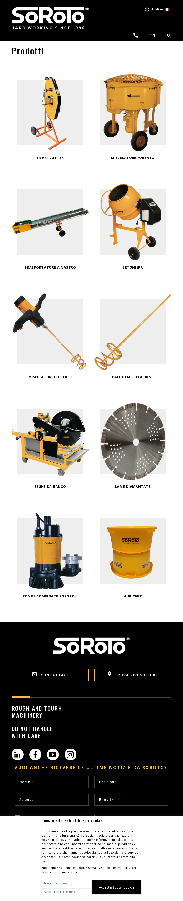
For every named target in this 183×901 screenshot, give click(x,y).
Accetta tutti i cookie (116, 887)
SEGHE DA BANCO (50, 486)
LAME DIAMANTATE (133, 486)
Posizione (107, 781)
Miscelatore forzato (132, 157)
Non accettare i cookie (56, 883)
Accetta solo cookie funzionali (60, 891)
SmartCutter (50, 157)
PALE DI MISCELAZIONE (133, 377)
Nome (26, 781)
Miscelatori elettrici (50, 377)
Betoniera (132, 267)
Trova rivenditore (133, 674)
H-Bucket (133, 596)
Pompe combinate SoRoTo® (50, 596)
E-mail (106, 799)
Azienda (26, 799)
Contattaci (50, 674)
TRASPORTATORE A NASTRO (50, 267)
